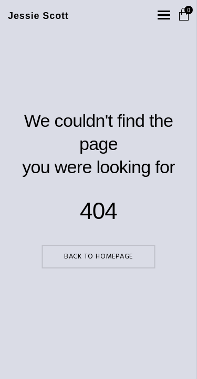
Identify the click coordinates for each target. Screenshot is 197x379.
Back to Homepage (98, 256)
